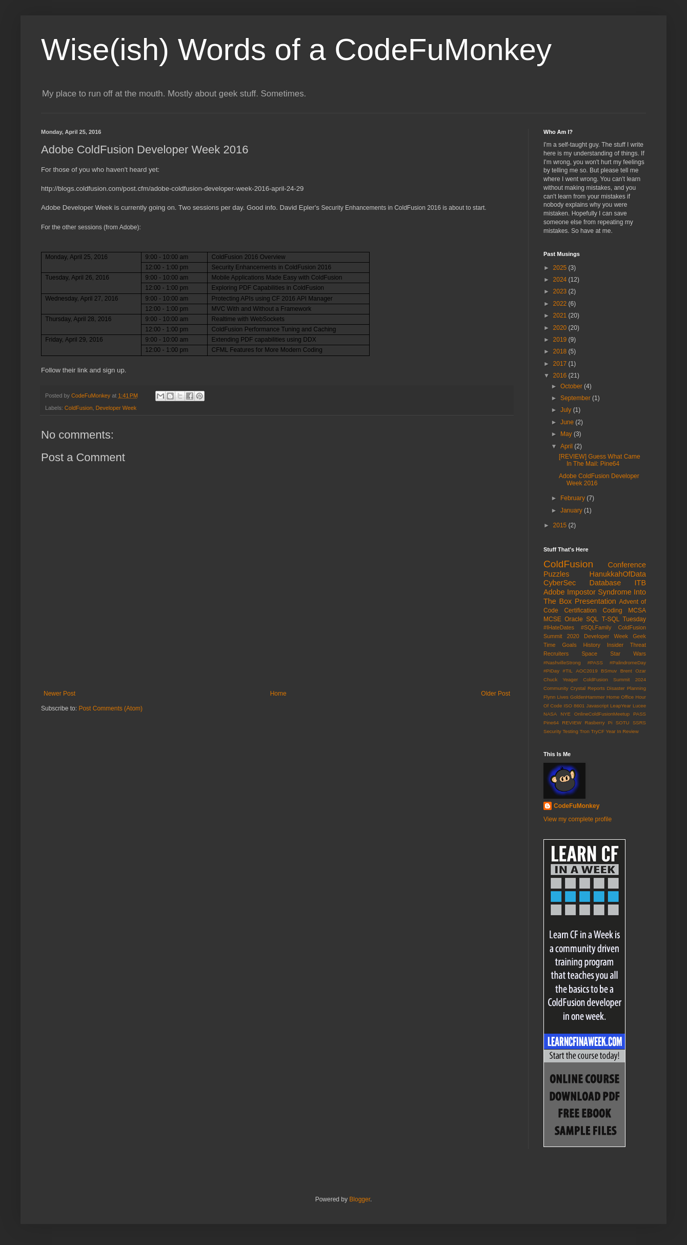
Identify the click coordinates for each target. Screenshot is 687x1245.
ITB (640, 583)
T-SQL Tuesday (624, 619)
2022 (561, 303)
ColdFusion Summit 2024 (614, 679)
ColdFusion (79, 408)
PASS (639, 714)
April (567, 446)
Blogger (359, 1199)
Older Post (495, 693)
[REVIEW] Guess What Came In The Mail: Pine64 (599, 460)
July (566, 409)
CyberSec (559, 583)
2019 (561, 339)
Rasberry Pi (599, 722)
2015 (561, 525)
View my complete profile (577, 819)
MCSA (637, 610)
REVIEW (571, 722)
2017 (561, 363)
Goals (569, 645)
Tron (584, 731)
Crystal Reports (587, 688)
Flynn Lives (556, 697)
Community (556, 688)
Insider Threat (626, 645)
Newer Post (59, 693)
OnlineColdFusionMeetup (602, 714)
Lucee (639, 705)
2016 (561, 375)
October (572, 386)
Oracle (573, 619)
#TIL (568, 671)
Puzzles (556, 574)
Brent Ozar (633, 671)
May (567, 434)
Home (278, 693)
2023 (561, 291)
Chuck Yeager (560, 679)
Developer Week (115, 408)
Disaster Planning (626, 688)
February (573, 498)
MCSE (552, 619)
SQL (592, 619)
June (567, 422)
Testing (570, 731)
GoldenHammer (587, 697)
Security (552, 731)
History (591, 645)
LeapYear (620, 705)
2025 (561, 267)
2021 (561, 315)
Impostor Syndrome (599, 592)
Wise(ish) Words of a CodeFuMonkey (296, 49)
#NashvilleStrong (562, 662)
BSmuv (609, 671)
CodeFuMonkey (576, 805)
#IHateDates (558, 627)
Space (589, 653)
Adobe (554, 592)
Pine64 (551, 722)
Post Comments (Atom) (110, 708)
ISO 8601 (573, 705)
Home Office (620, 697)
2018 (561, 351)
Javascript (598, 705)
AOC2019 (586, 671)
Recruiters (556, 653)
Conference (627, 565)
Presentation (595, 601)
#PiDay (551, 671)
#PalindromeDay (628, 662)
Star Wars (628, 653)
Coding (612, 610)
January (572, 510)
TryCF (597, 731)
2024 (561, 279)
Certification (580, 610)
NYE (565, 714)
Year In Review (621, 731)
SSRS (639, 722)
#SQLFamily (596, 627)
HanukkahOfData (618, 574)
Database (605, 583)
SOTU (623, 722)
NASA (550, 714)
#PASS (595, 662)
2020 (561, 327)
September (576, 398)
